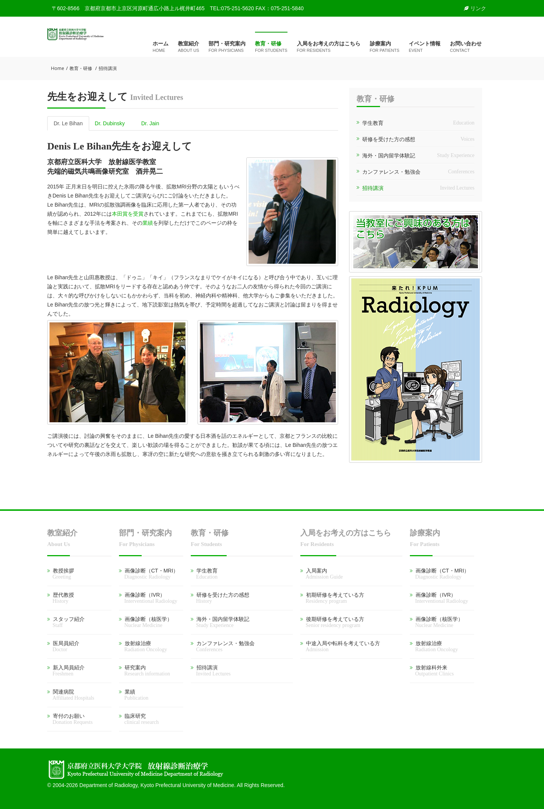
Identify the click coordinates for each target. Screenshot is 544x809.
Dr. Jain (150, 123)
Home (57, 68)
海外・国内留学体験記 (388, 155)
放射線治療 (143, 646)
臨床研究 (139, 719)
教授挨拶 (60, 574)
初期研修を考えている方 (332, 598)
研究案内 (144, 670)
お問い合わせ (466, 47)
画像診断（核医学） (145, 622)
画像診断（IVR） (148, 598)
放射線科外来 (432, 670)
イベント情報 (424, 47)
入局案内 (321, 574)
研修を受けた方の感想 (388, 139)
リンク (475, 8)
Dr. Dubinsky (110, 123)
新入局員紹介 (66, 670)
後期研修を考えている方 (332, 622)
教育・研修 (271, 47)
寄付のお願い (70, 719)
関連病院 (70, 695)
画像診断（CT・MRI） (148, 574)
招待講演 (372, 188)
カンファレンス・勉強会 (391, 172)
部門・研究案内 (227, 47)
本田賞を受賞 (128, 214)
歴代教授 (60, 598)
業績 (147, 223)
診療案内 (384, 47)
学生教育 (372, 123)
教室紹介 (188, 47)
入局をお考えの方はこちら (328, 47)
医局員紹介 (63, 646)
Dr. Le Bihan (68, 123)
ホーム (160, 47)
